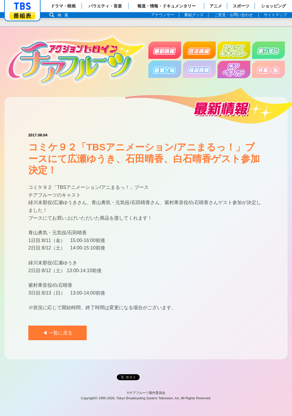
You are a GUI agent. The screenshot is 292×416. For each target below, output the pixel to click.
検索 (64, 15)
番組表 (22, 15)
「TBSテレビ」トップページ (22, 6)
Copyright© (89, 398)
